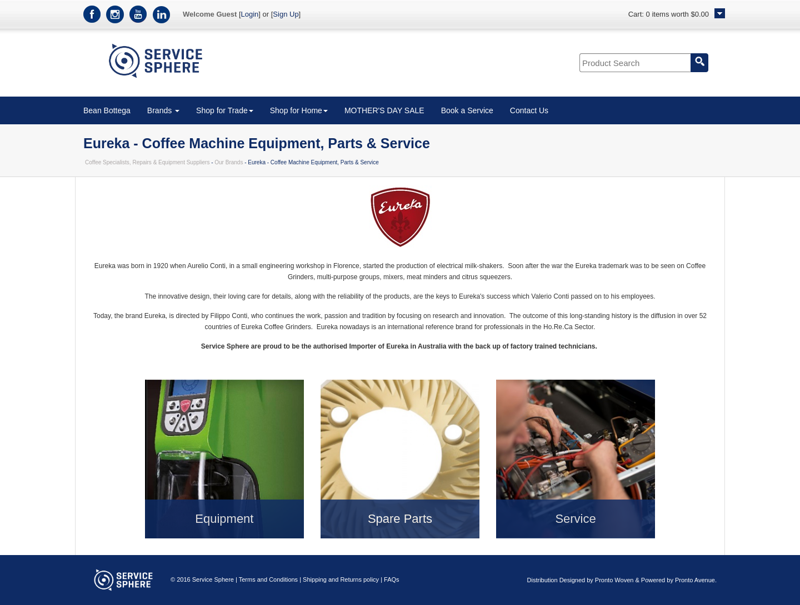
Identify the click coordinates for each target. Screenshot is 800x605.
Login (250, 14)
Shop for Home (299, 110)
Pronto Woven (614, 580)
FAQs (391, 579)
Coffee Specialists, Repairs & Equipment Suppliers (147, 162)
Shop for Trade (224, 110)
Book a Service (467, 110)
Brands (163, 110)
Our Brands (228, 162)
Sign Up (285, 14)
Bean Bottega (107, 110)
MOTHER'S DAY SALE (384, 110)
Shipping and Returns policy (341, 579)
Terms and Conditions (268, 579)
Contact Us (529, 110)
